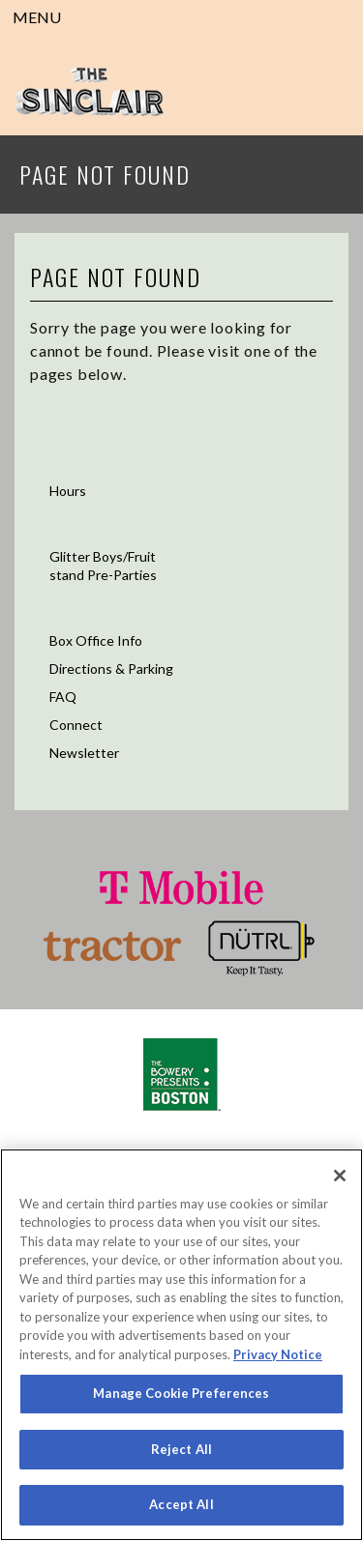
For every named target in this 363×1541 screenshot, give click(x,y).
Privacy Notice (277, 1354)
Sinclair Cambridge (89, 92)
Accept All (181, 1504)
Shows (51, 424)
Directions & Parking (111, 668)
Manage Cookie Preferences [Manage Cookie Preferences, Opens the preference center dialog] (181, 1393)
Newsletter (84, 752)
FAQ (62, 696)
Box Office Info (95, 640)
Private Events (78, 527)
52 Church (64, 461)
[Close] (339, 1175)
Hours (67, 490)
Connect (76, 724)
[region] (181, 1344)
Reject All (181, 1449)
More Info (64, 611)
